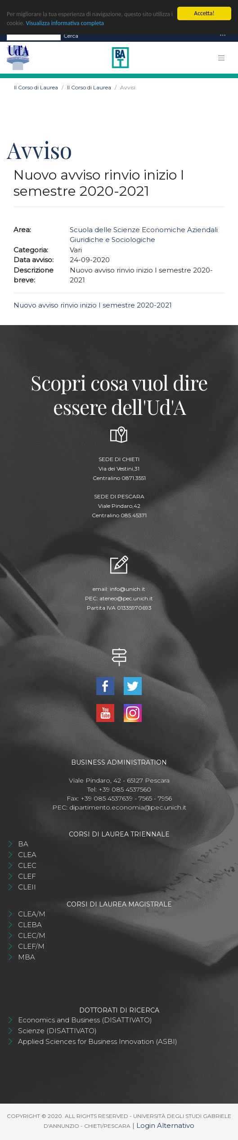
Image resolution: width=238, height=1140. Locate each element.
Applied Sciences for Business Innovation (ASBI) (97, 1041)
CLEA (27, 854)
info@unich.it (127, 588)
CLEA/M (31, 914)
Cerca (70, 35)
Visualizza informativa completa (68, 23)
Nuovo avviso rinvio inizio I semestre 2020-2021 (92, 305)
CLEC (27, 865)
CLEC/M (31, 935)
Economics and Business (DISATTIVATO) (85, 1020)
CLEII (27, 887)
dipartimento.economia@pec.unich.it (127, 807)
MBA (26, 957)
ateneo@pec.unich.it (126, 598)
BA (23, 844)
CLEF (27, 876)
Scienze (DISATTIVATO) (57, 1030)
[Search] (34, 35)
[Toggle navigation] (222, 36)
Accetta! (204, 13)
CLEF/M (31, 946)
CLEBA (30, 924)
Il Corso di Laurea (36, 87)
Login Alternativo (165, 1125)
